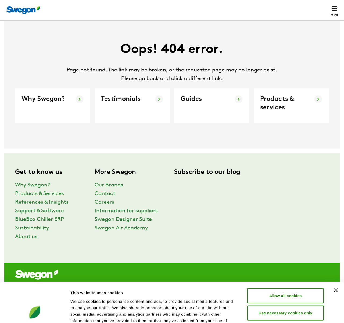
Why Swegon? (32, 195)
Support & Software (39, 221)
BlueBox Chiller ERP (39, 229)
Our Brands (109, 195)
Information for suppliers (126, 221)
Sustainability (32, 238)
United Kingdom (290, 7)
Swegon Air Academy (121, 238)
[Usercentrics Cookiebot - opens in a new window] (34, 312)
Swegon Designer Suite (123, 229)
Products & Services (39, 203)
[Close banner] (336, 254)
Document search (225, 8)
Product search (181, 7)
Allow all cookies (285, 259)
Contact (324, 7)
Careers (258, 7)
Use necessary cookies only (285, 276)
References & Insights (42, 212)
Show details (282, 312)
